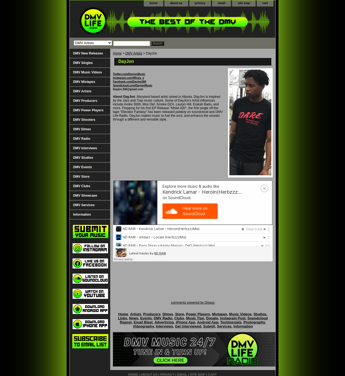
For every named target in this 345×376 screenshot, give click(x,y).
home (153, 3)
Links (122, 318)
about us (176, 3)
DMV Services (84, 205)
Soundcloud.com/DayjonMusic (132, 85)
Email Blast (143, 322)
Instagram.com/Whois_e (128, 77)
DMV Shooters (84, 120)
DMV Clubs (81, 186)
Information (82, 214)
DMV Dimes (82, 129)
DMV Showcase (85, 195)
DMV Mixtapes (84, 82)
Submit (209, 326)
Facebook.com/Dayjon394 (129, 81)
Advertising (164, 322)
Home (117, 53)
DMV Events (82, 167)
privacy (200, 3)
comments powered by (193, 302)
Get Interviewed (188, 326)
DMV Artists (133, 53)
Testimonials (231, 322)
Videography (143, 326)
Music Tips (195, 318)
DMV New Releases (88, 53)
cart (265, 3)
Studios (259, 314)
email (221, 3)
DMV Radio (81, 139)
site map (244, 3)
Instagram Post (232, 318)
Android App (207, 322)
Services (224, 326)
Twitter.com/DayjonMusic (129, 74)
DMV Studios (83, 158)
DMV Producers (85, 101)
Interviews (164, 326)
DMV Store (81, 177)
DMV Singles (83, 63)
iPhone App (185, 322)
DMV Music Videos (87, 72)
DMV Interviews (85, 148)
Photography (254, 322)
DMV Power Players (88, 110)
